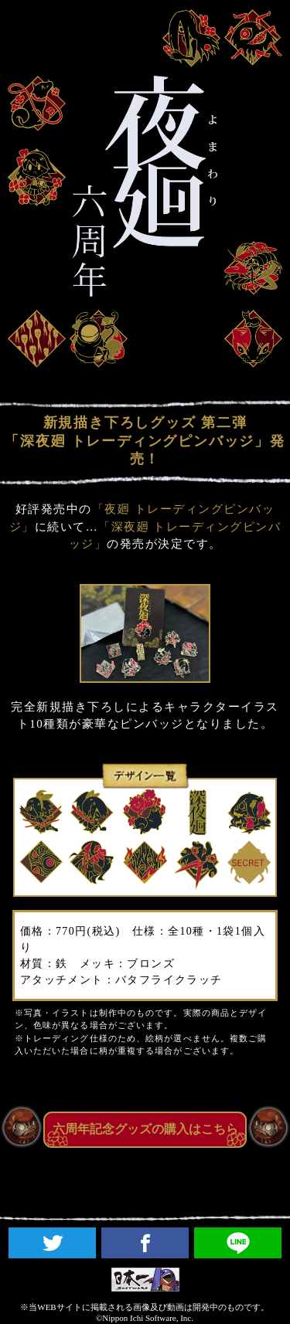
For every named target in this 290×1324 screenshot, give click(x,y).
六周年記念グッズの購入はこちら (145, 1129)
